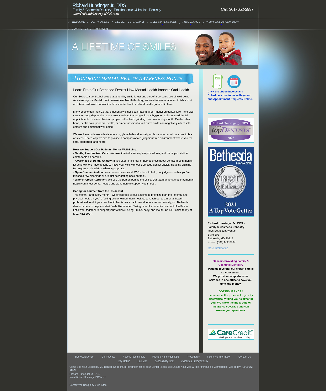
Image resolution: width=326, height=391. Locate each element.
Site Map (142, 361)
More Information (218, 248)
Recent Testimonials (130, 22)
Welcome (78, 22)
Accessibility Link (164, 361)
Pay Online (101, 28)
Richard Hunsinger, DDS (166, 356)
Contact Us (80, 28)
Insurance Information (222, 22)
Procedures (191, 22)
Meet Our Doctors (163, 22)
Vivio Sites (101, 385)
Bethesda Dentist (84, 356)
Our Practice (100, 22)
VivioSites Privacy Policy (194, 361)
